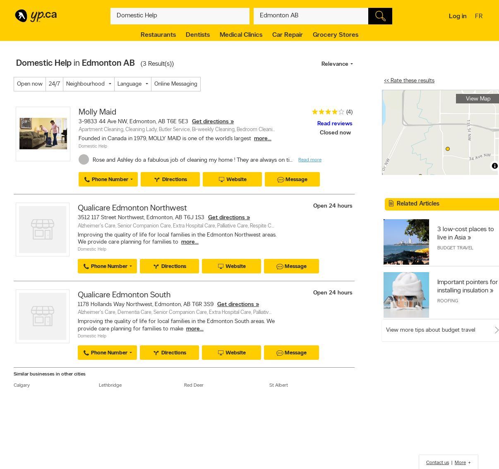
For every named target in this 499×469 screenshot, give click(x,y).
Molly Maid (97, 112)
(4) (349, 112)
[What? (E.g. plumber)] (180, 16)
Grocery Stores (335, 35)
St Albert (278, 385)
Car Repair (287, 35)
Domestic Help (93, 146)
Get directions (210, 122)
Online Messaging (175, 84)
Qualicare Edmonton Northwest (132, 208)
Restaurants (158, 35)
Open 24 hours (333, 206)
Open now (30, 84)
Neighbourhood (85, 84)
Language (130, 84)
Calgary (22, 385)
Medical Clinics (241, 35)
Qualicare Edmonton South (124, 295)
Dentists (198, 35)
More (460, 462)
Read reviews (335, 124)
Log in (458, 16)
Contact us (437, 462)
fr (480, 17)
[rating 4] (326, 113)
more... (262, 139)
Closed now (336, 133)
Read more (309, 160)
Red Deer (194, 385)
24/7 (54, 84)
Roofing (447, 301)
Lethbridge (110, 385)
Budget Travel (455, 248)
